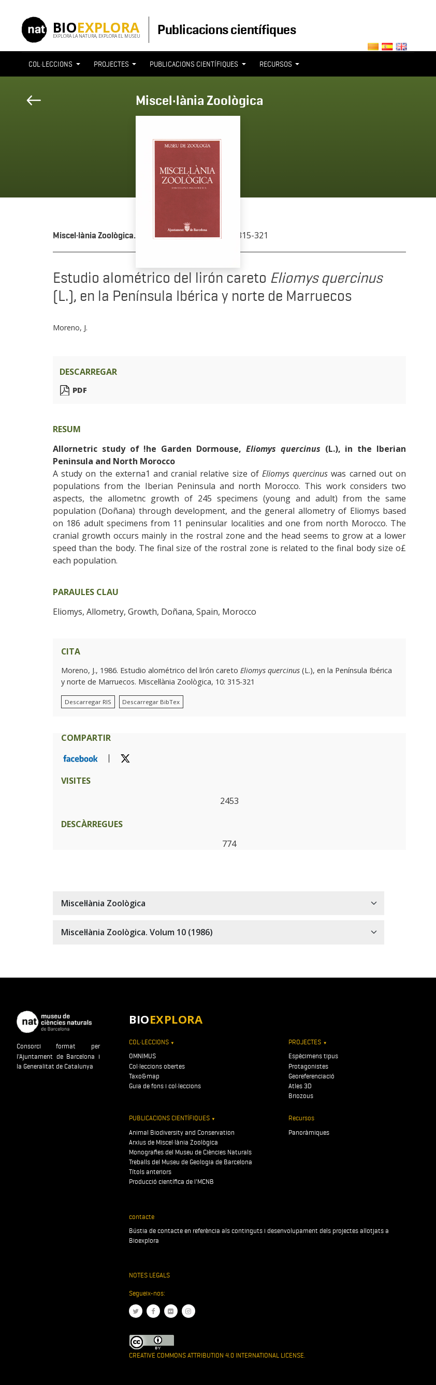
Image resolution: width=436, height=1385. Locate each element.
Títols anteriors (150, 1172)
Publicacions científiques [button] (195, 64)
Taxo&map (144, 1076)
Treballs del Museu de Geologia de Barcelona (190, 1162)
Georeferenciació (311, 1076)
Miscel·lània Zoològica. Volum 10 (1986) (126, 235)
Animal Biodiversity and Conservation (182, 1132)
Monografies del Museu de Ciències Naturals (190, 1152)
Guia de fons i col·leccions (165, 1086)
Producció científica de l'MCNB (171, 1181)
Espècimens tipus (313, 1056)
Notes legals (149, 1275)
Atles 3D (300, 1086)
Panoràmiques (308, 1132)
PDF (79, 390)
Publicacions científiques (226, 29)
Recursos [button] (276, 64)
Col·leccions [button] (51, 64)
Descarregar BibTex (151, 702)
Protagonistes (308, 1066)
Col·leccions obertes (157, 1066)
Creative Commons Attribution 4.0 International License (216, 1355)
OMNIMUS (142, 1056)
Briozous (300, 1096)
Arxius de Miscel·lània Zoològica (173, 1142)
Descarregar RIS (88, 702)
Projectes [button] (112, 64)
